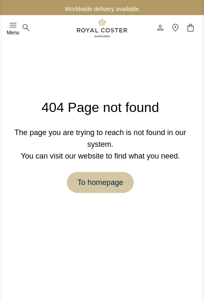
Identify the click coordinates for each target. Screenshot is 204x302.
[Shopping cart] (190, 27)
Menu (13, 27)
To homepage (100, 182)
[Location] (175, 27)
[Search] (26, 28)
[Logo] (102, 27)
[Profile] (160, 27)
